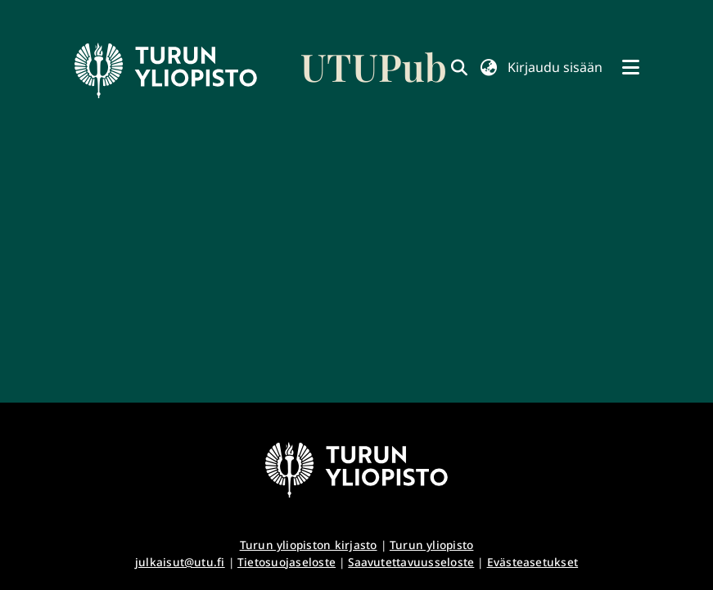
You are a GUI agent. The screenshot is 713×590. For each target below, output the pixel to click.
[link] (261, 70)
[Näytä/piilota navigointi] (631, 67)
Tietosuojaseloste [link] (286, 562)
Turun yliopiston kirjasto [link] (308, 544)
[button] (489, 67)
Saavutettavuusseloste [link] (411, 562)
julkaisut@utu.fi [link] (180, 562)
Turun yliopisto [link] (432, 544)
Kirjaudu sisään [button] (555, 67)
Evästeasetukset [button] (533, 562)
